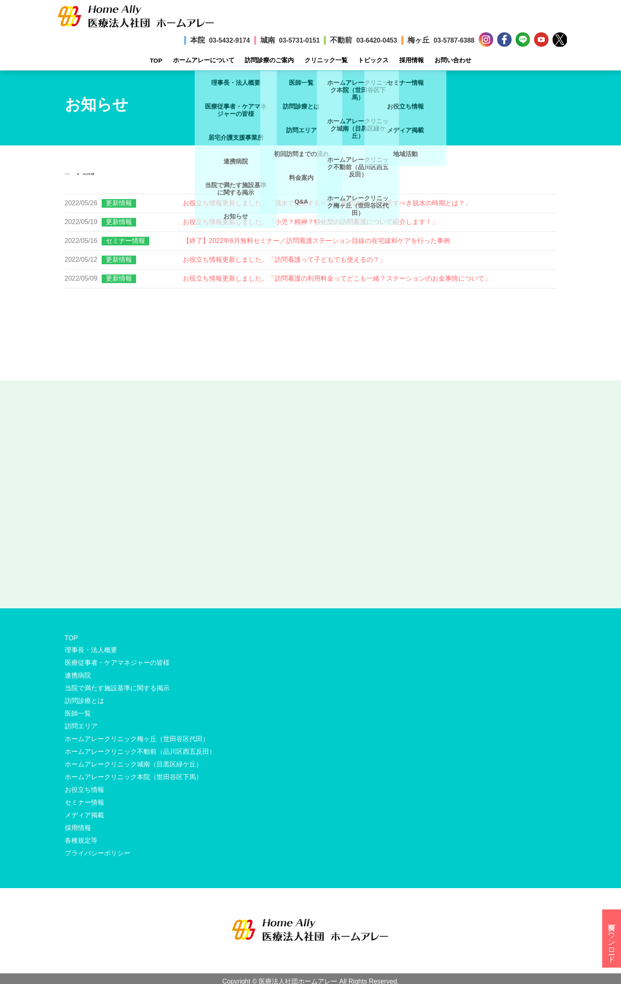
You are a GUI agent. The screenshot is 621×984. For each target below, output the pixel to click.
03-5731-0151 (299, 40)
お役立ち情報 (84, 789)
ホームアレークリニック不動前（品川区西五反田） (140, 751)
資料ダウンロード (611, 938)
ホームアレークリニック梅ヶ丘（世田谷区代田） (137, 738)
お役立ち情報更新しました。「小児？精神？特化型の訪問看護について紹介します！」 (311, 221)
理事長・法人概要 (91, 649)
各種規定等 (81, 840)
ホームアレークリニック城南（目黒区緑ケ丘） (133, 764)
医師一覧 (78, 713)
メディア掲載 (84, 815)
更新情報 (119, 203)
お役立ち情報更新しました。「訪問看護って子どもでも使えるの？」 (284, 259)
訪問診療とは (84, 700)
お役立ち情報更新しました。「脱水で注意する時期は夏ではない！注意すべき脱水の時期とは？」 (327, 203)
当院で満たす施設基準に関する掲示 (117, 688)
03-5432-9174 (229, 40)
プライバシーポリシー (97, 853)
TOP (156, 60)
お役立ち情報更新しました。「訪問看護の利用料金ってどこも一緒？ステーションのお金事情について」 (337, 278)
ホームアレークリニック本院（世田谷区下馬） (133, 776)
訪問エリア (81, 726)
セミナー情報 (125, 240)
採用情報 (411, 60)
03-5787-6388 (454, 40)
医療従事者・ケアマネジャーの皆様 (117, 662)
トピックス (373, 60)
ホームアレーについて (203, 60)
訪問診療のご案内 (269, 60)
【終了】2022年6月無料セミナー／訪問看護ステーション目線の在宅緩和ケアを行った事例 (316, 240)
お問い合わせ (452, 60)
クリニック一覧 (326, 60)
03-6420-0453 (376, 40)
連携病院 (78, 675)
